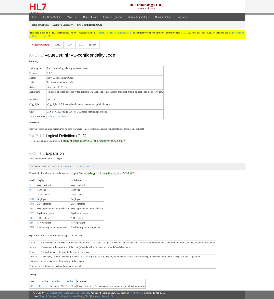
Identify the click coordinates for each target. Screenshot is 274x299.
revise (45, 286)
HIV (31, 223)
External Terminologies (138, 17)
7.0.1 (185, 32)
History (94, 44)
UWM (32, 204)
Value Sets (72, 17)
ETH (31, 227)
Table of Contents (47, 296)
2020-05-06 (34, 286)
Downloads (181, 17)
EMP (31, 199)
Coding (87, 256)
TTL (82, 44)
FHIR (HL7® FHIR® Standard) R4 (112, 32)
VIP (31, 208)
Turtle (65, 116)
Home (34, 17)
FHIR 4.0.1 (135, 293)
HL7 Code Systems (52, 17)
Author (70, 281)
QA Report (63, 296)
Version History (78, 296)
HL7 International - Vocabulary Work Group (66, 293)
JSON (70, 44)
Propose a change (100, 296)
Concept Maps (90, 17)
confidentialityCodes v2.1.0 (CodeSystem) (70, 166)
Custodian (55, 281)
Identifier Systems (112, 17)
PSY (31, 213)
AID (31, 218)
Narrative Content (40, 44)
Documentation (163, 17)
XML (58, 44)
